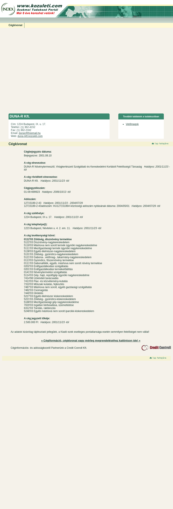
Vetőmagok (132, 124)
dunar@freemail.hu (30, 133)
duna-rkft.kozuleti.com (30, 136)
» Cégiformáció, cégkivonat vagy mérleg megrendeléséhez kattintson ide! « (91, 340)
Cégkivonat (15, 25)
